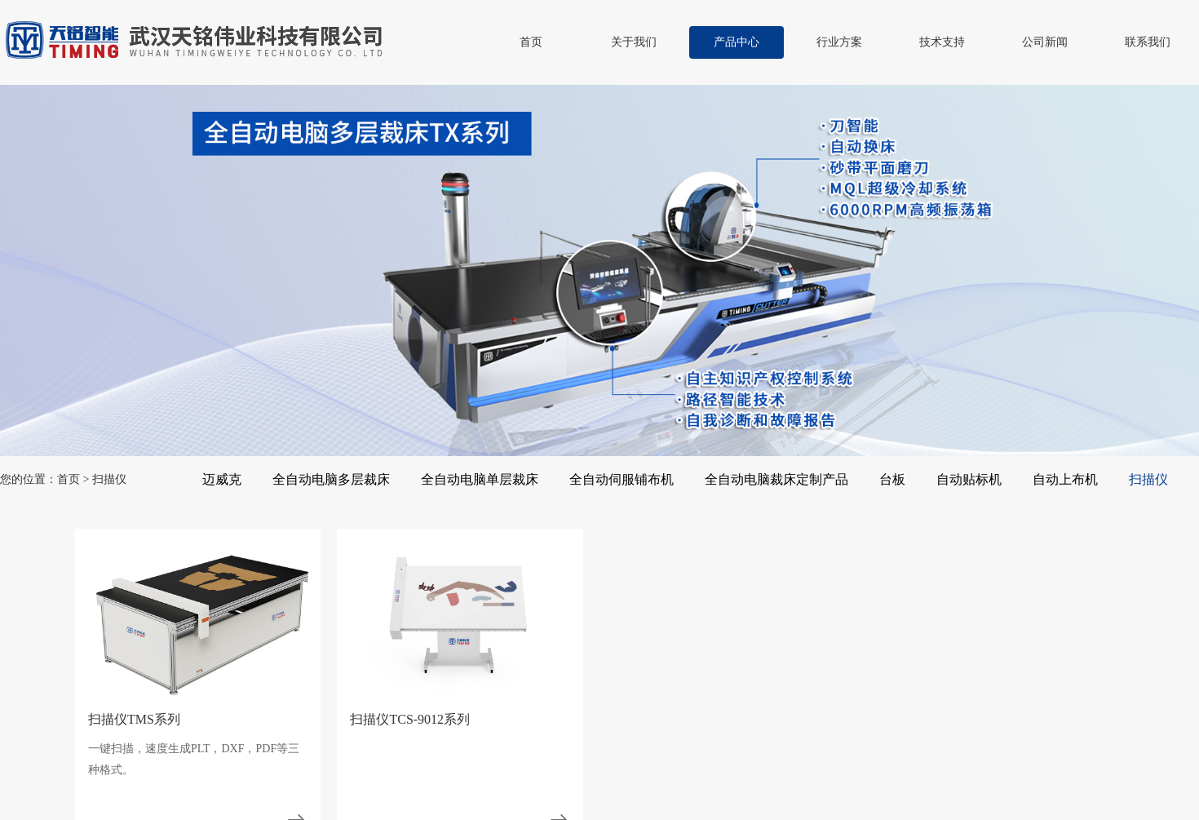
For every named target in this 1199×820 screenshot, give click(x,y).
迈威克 (221, 479)
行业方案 (839, 42)
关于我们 (634, 42)
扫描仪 (1148, 479)
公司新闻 (1045, 42)
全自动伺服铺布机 (621, 479)
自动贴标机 (969, 479)
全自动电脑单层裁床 (479, 479)
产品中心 (736, 42)
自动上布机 (1065, 479)
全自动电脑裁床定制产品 (776, 479)
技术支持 (942, 42)
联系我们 (1147, 42)
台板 (892, 479)
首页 (531, 42)
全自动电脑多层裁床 (331, 479)
